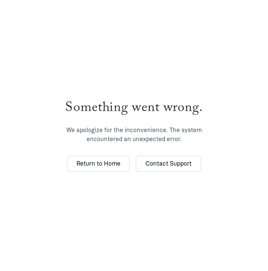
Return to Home (98, 163)
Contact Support (168, 163)
